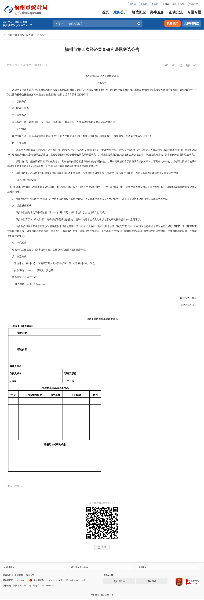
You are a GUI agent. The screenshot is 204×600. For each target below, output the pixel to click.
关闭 (102, 547)
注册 (182, 4)
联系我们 (7, 576)
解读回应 (139, 12)
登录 (174, 4)
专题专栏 (194, 12)
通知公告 (42, 35)
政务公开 (120, 12)
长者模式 (172, 23)
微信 (151, 582)
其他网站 (143, 568)
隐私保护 (30, 576)
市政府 (155, 4)
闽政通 (119, 582)
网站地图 (19, 576)
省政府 (144, 4)
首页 (105, 12)
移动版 (166, 4)
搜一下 (139, 23)
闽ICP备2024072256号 (76, 581)
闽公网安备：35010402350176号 (47, 581)
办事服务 (157, 12)
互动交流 (176, 12)
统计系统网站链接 (81, 568)
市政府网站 (10, 568)
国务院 (133, 4)
